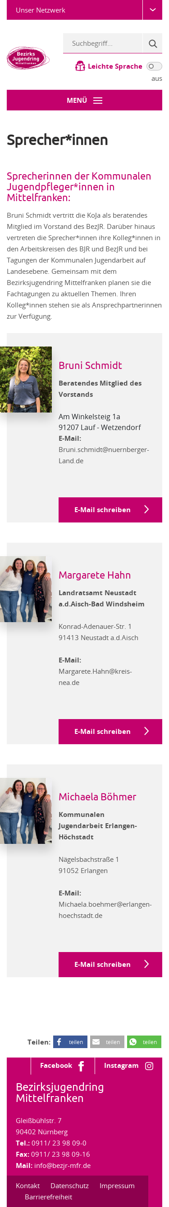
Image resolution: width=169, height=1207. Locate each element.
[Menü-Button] (84, 100)
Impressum (117, 1185)
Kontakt (28, 1185)
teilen (76, 1041)
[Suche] (152, 43)
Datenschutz (69, 1185)
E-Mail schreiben (102, 509)
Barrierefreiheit (48, 1196)
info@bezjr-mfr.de (62, 1165)
